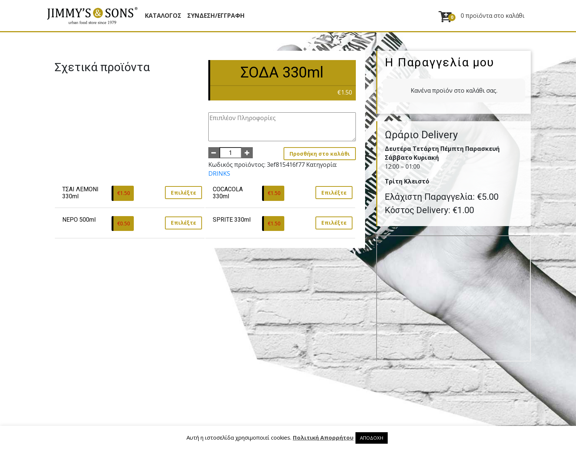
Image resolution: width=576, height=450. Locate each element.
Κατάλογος (163, 15)
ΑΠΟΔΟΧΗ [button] (371, 437)
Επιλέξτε (183, 192)
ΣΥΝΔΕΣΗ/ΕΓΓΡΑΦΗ (216, 15)
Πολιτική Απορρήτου (323, 437)
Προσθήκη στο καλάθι (319, 153)
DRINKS (219, 173)
